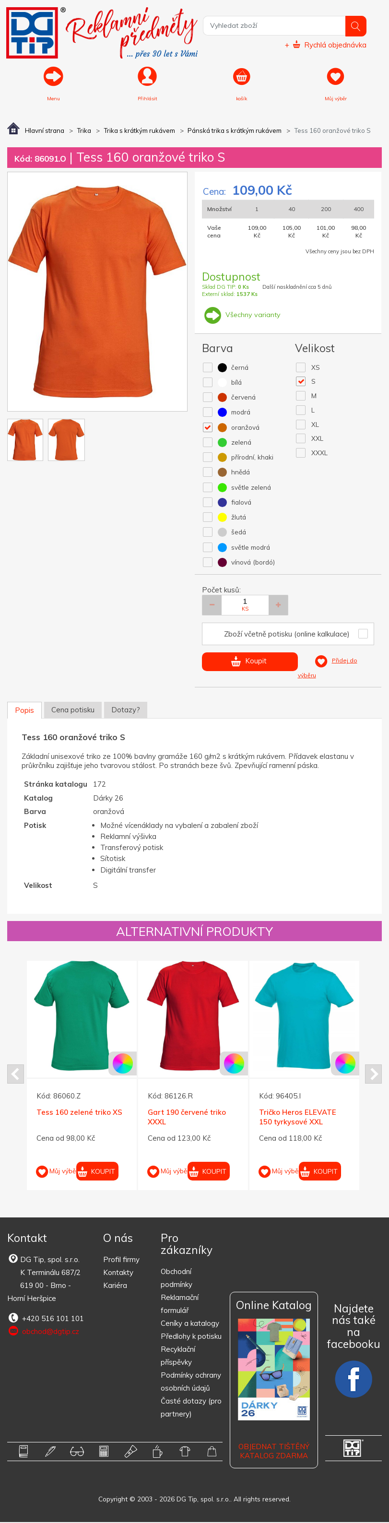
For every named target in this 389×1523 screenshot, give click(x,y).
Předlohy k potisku (191, 1337)
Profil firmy (121, 1260)
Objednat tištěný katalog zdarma (273, 1451)
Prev (15, 1075)
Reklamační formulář (180, 1305)
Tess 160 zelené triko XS (79, 1113)
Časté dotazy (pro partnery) (191, 1408)
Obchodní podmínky (176, 1279)
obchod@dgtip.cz (43, 1332)
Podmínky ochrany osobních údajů (191, 1382)
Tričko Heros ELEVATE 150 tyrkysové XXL (297, 1118)
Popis (24, 711)
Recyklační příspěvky (178, 1357)
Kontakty (118, 1273)
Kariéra (115, 1286)
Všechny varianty (242, 315)
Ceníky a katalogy (190, 1324)
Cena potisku (72, 710)
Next (373, 1075)
